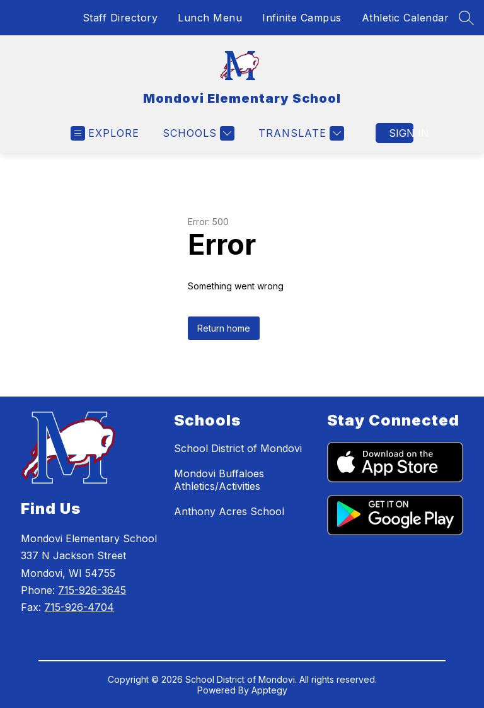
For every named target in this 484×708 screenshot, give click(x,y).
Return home (223, 328)
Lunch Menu (210, 17)
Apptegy (269, 690)
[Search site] (466, 17)
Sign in (401, 133)
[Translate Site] (299, 133)
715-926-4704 (79, 607)
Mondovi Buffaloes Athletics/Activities (219, 479)
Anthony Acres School (229, 511)
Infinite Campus (302, 17)
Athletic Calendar (405, 17)
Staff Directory (120, 17)
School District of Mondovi (238, 448)
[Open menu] (105, 133)
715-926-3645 (92, 590)
